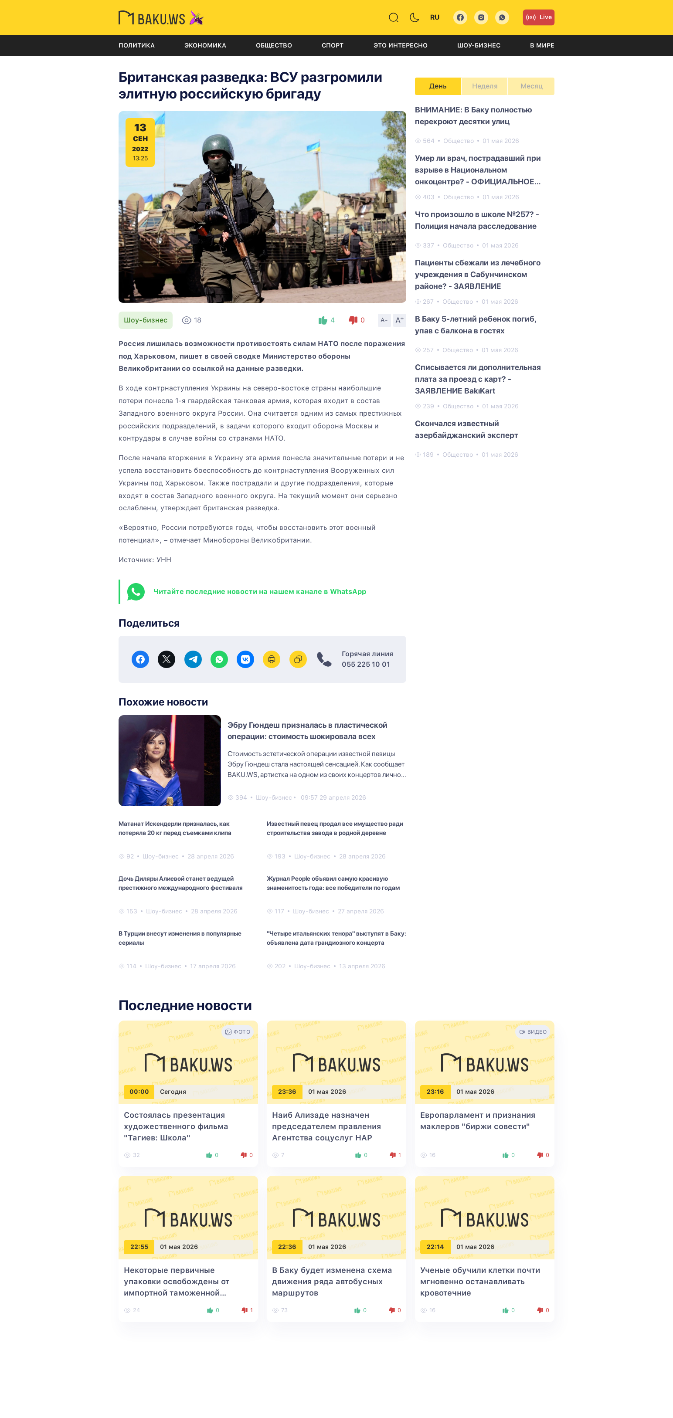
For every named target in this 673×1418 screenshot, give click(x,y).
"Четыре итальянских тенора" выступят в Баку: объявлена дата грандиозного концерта (336, 938)
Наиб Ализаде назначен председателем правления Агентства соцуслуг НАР (326, 1126)
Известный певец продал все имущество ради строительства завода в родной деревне (335, 828)
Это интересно (401, 45)
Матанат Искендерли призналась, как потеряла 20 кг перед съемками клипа (175, 828)
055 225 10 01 (366, 664)
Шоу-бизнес (478, 45)
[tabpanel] (484, 281)
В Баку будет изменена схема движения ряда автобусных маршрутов (332, 1281)
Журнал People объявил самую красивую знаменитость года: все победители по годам (333, 883)
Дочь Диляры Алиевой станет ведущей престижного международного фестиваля (181, 883)
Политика (137, 45)
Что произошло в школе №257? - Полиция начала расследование (477, 220)
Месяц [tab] (531, 86)
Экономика (205, 45)
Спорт (332, 45)
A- (384, 319)
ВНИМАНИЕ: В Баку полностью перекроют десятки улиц (473, 115)
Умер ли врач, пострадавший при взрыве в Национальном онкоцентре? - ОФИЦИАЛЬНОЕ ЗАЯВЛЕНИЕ (478, 170)
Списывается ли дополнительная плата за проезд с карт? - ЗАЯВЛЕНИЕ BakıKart (478, 379)
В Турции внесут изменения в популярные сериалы (180, 938)
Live (539, 17)
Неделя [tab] (485, 86)
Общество (274, 45)
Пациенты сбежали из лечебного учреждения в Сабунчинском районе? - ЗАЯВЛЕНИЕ (477, 274)
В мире (542, 45)
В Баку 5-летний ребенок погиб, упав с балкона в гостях (475, 324)
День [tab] (438, 86)
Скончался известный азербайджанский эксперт (466, 429)
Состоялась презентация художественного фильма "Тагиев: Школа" (176, 1126)
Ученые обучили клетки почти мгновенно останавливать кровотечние (480, 1281)
